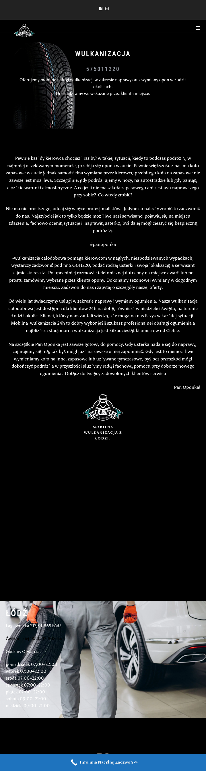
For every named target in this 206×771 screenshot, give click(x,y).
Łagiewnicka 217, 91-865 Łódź (33, 625)
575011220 (103, 69)
